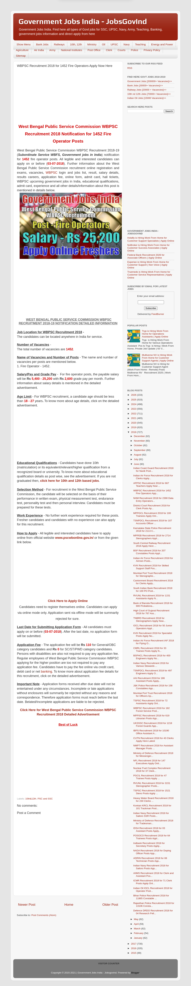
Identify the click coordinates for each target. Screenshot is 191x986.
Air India (39, 50)
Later (78, 17)
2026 (134, 395)
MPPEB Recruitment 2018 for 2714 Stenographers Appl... (152, 537)
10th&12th (30, 798)
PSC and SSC (45, 798)
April (136, 924)
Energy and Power (162, 44)
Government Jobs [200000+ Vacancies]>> (149, 81)
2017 (134, 943)
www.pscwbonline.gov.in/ (74, 538)
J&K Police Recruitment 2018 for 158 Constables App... (152, 687)
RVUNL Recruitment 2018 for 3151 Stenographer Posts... (151, 784)
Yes (114, 17)
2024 (134, 404)
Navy (126, 44)
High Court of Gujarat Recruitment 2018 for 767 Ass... (151, 612)
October (138, 445)
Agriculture (22, 50)
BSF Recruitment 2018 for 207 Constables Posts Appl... (149, 552)
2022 (134, 413)
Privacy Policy (152, 50)
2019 (134, 427)
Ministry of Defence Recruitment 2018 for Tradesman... (153, 822)
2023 (134, 408)
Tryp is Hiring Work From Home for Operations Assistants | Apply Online (155, 334)
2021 (134, 418)
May (136, 919)
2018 (134, 432)
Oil (103, 44)
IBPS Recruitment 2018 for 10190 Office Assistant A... (151, 732)
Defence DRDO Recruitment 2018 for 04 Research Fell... (153, 912)
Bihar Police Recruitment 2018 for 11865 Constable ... (151, 897)
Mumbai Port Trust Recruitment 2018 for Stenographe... (152, 574)
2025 (134, 399)
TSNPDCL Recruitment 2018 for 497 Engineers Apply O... (152, 672)
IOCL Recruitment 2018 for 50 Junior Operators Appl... (152, 627)
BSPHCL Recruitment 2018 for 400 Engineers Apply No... (151, 657)
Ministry (92, 44)
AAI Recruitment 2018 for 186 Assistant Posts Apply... (149, 679)
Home (68, 904)
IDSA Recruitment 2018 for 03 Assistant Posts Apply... (149, 829)
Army (52, 50)
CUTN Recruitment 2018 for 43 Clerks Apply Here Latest (153, 739)
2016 (134, 948)
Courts (121, 50)
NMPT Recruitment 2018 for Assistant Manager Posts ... (153, 747)
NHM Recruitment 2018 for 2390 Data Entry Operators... (153, 499)
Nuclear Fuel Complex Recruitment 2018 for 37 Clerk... (151, 769)
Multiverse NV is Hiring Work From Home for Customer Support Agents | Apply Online (157, 358)
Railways (59, 44)
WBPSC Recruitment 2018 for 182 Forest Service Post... (151, 709)
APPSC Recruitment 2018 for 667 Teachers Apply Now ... (151, 484)
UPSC (114, 44)
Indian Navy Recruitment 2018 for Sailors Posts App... (151, 867)
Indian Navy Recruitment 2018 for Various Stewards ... (151, 664)
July (136, 459)
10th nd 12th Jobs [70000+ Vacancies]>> (149, 94)
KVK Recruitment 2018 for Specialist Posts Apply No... (152, 634)
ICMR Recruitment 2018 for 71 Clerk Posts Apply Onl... (152, 882)
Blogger (135, 972)
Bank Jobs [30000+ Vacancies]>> (145, 85)
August (138, 454)
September (140, 450)
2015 (134, 953)
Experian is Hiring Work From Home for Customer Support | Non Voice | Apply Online (148, 265)
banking (46, 671)
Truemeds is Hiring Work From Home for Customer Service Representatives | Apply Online (149, 275)
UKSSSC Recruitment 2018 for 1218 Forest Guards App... (152, 724)
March (137, 928)
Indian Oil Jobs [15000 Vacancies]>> (146, 98)
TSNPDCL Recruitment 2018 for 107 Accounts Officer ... (152, 522)
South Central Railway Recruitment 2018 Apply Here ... (151, 544)
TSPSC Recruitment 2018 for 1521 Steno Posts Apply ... (151, 792)
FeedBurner (157, 314)
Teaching (140, 44)
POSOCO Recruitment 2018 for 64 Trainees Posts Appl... (151, 837)
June (137, 464)
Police (134, 50)
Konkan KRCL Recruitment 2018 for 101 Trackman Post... (152, 807)
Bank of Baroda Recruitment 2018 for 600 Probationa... (153, 604)
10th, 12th (76, 44)
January (138, 938)
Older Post (110, 904)
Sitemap (21, 55)
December (140, 436)
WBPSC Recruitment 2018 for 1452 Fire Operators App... (152, 492)
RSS (129, 68)
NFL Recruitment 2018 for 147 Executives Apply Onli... (149, 762)
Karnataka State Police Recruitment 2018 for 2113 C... (152, 529)
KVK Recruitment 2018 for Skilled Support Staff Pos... (151, 567)
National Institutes (71, 50)
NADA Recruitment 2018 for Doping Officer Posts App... (152, 852)
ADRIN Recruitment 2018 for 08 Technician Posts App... (150, 859)
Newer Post (26, 904)
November (140, 440)
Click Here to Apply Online (68, 601)
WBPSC (51, 172)
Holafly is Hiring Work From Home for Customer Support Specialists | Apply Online (150, 239)
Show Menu (24, 44)
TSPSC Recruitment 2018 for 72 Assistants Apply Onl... (150, 702)
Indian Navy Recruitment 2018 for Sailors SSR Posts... (151, 814)
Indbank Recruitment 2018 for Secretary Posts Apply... (149, 844)
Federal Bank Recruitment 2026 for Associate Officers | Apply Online (145, 256)
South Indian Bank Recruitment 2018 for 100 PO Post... (152, 589)
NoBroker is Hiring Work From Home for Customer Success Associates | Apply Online (148, 248)
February (139, 933)
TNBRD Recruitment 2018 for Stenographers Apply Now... (149, 619)
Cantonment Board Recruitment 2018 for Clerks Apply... (153, 582)
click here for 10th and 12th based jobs (69, 480)
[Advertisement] (68, 96)
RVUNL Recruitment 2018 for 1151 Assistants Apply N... (151, 597)
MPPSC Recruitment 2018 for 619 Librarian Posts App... (151, 717)
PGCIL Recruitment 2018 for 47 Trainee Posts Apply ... (150, 777)
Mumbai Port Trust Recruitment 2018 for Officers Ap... (152, 694)
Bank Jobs (42, 44)
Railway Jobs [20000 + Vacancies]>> (146, 89)
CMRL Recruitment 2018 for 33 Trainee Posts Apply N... (149, 649)
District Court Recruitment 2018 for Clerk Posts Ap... (151, 507)
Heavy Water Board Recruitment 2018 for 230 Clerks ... (153, 799)
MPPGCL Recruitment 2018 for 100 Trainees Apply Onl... (152, 514)
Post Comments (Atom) (43, 915)
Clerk (109, 50)
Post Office (94, 50)
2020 (134, 422)
